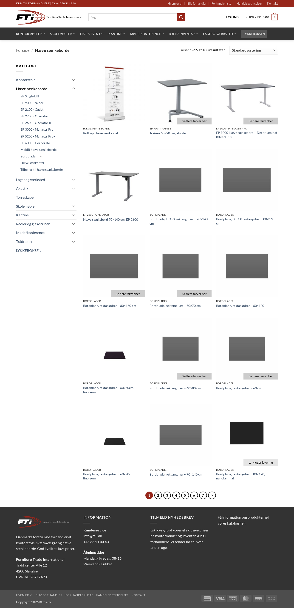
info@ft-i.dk (92, 536)
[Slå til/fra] (73, 80)
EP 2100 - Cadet (31, 109)
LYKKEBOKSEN (254, 34)
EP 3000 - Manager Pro (37, 129)
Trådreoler (24, 241)
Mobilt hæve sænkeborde (38, 149)
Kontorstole (25, 79)
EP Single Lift (29, 96)
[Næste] (212, 495)
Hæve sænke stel (32, 163)
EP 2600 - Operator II (35, 123)
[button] (232, 17)
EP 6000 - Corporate (35, 143)
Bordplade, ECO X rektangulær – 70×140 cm (179, 221)
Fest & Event (92, 34)
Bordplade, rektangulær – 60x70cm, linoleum (108, 390)
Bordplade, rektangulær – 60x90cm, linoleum (108, 476)
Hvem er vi (175, 3)
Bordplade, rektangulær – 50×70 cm (175, 306)
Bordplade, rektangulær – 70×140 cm (176, 474)
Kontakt (272, 3)
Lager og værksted (30, 179)
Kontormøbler (30, 34)
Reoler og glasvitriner (33, 224)
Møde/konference (147, 34)
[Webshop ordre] (253, 50)
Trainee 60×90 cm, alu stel (168, 133)
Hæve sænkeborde (31, 88)
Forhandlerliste (221, 3)
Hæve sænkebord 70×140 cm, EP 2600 (110, 219)
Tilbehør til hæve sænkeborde (41, 169)
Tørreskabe (25, 197)
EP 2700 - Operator (34, 116)
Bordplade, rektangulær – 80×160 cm (109, 306)
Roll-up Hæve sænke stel (100, 133)
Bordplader (28, 156)
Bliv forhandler (196, 3)
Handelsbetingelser (249, 3)
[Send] (181, 17)
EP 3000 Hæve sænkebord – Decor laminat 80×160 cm (246, 135)
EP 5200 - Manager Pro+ (37, 136)
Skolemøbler (62, 34)
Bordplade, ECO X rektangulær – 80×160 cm (245, 221)
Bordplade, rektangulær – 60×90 (239, 388)
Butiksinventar (183, 34)
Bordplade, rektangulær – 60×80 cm (175, 388)
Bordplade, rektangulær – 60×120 (240, 306)
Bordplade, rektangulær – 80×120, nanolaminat (240, 476)
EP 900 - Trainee (32, 103)
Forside (22, 50)
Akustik (22, 188)
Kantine (116, 34)
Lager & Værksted (219, 34)
